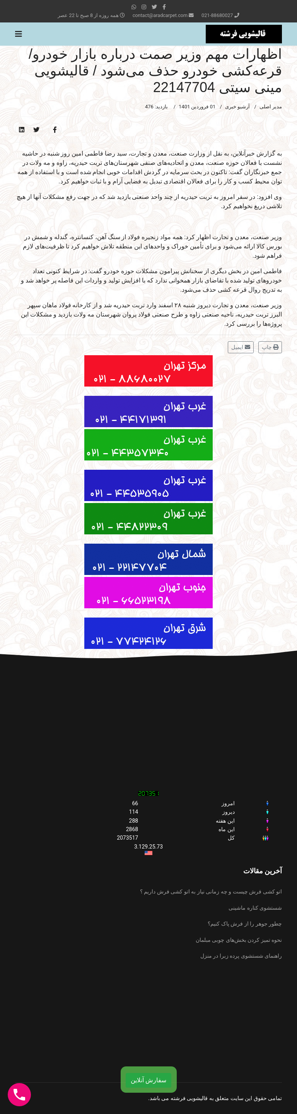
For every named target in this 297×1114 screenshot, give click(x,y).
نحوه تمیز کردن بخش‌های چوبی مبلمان (239, 940)
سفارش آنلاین (148, 1080)
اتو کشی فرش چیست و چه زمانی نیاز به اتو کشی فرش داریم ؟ (211, 891)
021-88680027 (217, 15)
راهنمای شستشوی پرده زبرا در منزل (241, 956)
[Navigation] (18, 34)
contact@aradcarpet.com (160, 15)
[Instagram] (144, 7)
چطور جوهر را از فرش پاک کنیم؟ (245, 924)
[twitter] (154, 7)
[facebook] (164, 7)
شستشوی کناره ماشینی (255, 908)
